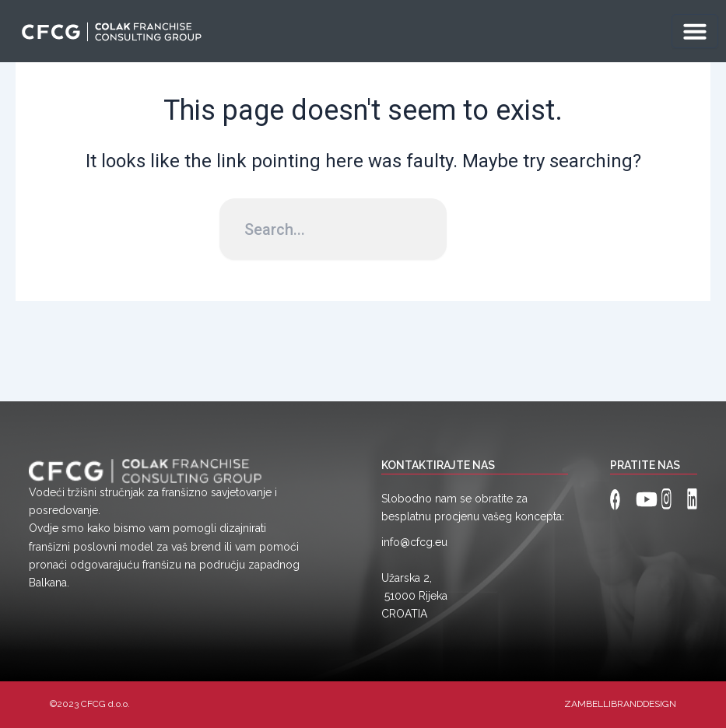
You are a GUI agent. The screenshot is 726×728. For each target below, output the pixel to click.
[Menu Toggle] (695, 31)
